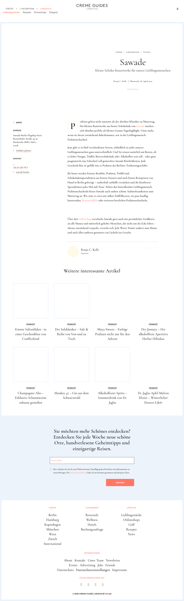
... (14, 163)
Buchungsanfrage (92, 529)
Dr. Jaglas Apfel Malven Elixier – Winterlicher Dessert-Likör (153, 398)
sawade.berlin (22, 172)
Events (73, 565)
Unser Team (96, 560)
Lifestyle (45, 9)
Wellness (92, 520)
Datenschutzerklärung (78, 472)
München (52, 529)
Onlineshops (43, 15)
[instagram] (88, 585)
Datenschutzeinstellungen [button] (93, 570)
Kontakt (80, 560)
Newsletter (113, 560)
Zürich (52, 539)
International (52, 544)
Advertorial (133, 89)
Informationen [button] (92, 553)
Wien (52, 534)
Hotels (92, 525)
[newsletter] (102, 585)
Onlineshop (85, 219)
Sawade (140, 126)
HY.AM (108, 594)
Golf (131, 525)
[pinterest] (95, 585)
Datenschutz (65, 570)
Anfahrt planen (23, 150)
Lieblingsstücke (14, 15)
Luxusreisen (27, 9)
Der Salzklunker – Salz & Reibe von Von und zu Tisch (71, 334)
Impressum (119, 570)
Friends (110, 565)
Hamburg (52, 520)
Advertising (87, 565)
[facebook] (81, 585)
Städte (9, 9)
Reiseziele (92, 515)
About (68, 560)
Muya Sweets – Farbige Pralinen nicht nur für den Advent (112, 334)
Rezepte (30, 15)
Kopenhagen (52, 525)
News (131, 534)
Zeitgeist (56, 15)
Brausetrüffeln (90, 200)
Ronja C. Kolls (120, 81)
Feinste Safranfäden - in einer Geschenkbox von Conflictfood (30, 334)
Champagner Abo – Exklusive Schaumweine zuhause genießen (30, 398)
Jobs (100, 565)
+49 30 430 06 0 (20, 167)
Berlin (52, 515)
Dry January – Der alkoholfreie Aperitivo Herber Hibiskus (153, 334)
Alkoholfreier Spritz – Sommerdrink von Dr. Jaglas (112, 398)
